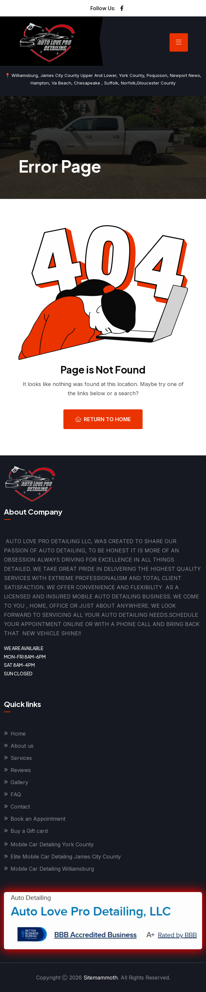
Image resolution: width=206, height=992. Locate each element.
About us (22, 745)
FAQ (16, 794)
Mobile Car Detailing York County (52, 844)
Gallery (19, 782)
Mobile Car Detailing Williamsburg (52, 868)
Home (18, 733)
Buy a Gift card (29, 831)
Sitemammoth (100, 977)
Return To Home (103, 419)
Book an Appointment (38, 818)
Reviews (21, 770)
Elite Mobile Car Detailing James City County (66, 856)
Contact (20, 806)
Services (21, 758)
